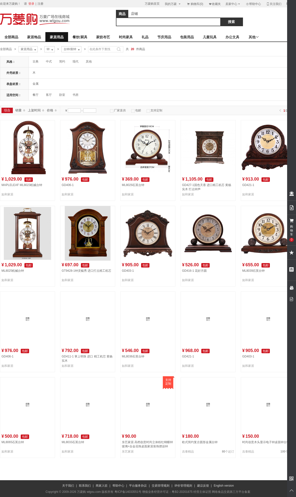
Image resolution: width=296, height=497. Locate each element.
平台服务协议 (138, 485)
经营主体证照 (202, 492)
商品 (122, 14)
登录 (31, 3)
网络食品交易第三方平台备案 (231, 492)
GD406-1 (68, 185)
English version (224, 485)
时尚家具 (126, 37)
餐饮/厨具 (80, 37)
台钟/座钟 (72, 49)
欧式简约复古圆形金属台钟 (200, 442)
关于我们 (68, 485)
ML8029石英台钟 (133, 185)
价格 (52, 110)
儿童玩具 (210, 37)
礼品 (145, 37)
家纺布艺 (103, 37)
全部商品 (11, 37)
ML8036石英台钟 (133, 356)
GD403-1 (128, 270)
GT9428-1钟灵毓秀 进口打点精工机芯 (86, 270)
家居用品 (57, 37)
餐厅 (35, 95)
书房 (75, 95)
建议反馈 (203, 485)
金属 (35, 83)
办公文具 (232, 37)
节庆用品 (164, 37)
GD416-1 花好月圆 (194, 270)
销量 (20, 110)
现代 (75, 61)
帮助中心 (253, 4)
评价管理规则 (183, 485)
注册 (40, 3)
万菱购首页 (152, 3)
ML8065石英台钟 (12, 442)
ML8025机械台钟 (12, 270)
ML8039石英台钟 (253, 270)
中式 (49, 61)
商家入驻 (102, 485)
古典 (35, 61)
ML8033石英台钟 (73, 442)
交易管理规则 (160, 485)
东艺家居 (128, 451)
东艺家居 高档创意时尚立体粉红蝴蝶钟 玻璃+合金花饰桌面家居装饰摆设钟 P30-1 (147, 446)
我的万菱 (173, 4)
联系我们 (85, 485)
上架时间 (36, 110)
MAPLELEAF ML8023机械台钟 (21, 185)
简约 (62, 61)
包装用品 (187, 37)
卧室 (62, 95)
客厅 (49, 95)
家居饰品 (34, 37)
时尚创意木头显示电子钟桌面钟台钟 (266, 442)
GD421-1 (248, 185)
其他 (89, 61)
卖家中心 (233, 4)
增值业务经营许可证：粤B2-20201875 (167, 492)
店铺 (134, 14)
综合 (7, 110)
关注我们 (273, 4)
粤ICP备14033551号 (127, 492)
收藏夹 (214, 4)
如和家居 (7, 194)
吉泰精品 (188, 451)
